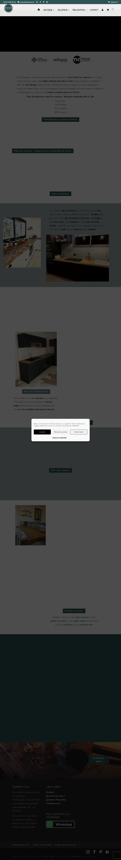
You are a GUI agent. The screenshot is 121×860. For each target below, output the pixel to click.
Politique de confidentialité (59, 437)
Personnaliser (78, 432)
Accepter (42, 432)
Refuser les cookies (60, 432)
